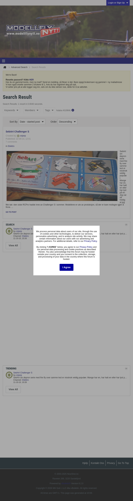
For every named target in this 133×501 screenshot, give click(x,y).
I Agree (67, 267)
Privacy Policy (90, 241)
